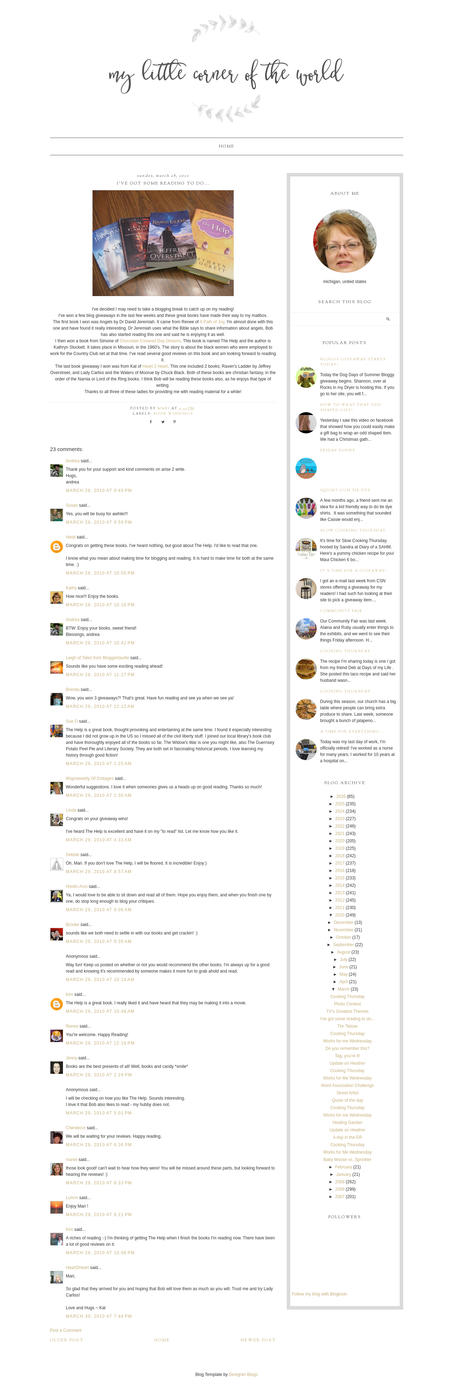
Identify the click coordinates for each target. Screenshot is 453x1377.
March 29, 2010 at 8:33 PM (99, 1182)
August (343, 952)
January (343, 1174)
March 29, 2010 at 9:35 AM (99, 941)
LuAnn (72, 1197)
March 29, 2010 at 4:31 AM (99, 839)
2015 (340, 878)
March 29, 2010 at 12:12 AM (100, 706)
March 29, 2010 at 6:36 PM (99, 1144)
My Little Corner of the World (226, 76)
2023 (340, 818)
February (343, 1167)
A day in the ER (347, 1137)
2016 (340, 870)
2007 (340, 1196)
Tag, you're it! (347, 1055)
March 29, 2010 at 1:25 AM (99, 763)
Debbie (72, 854)
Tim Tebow (347, 1026)
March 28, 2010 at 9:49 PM (99, 490)
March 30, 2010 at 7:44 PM (99, 1316)
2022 (340, 826)
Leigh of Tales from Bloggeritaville (97, 657)
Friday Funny (338, 450)
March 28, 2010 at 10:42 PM (100, 643)
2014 (340, 885)
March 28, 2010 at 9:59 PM (99, 522)
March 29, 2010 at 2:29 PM (99, 1074)
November (343, 929)
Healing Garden (347, 1122)
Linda (71, 810)
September (343, 944)
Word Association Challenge (347, 1085)
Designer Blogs (243, 1374)
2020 (340, 840)
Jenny (71, 1058)
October (343, 937)
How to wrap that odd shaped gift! (351, 407)
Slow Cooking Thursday (353, 530)
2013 (340, 892)
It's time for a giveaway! (353, 570)
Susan (72, 505)
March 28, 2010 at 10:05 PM (100, 573)
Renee (72, 1026)
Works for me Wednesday (347, 1041)
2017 (340, 863)
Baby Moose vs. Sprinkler (347, 1159)
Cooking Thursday (345, 651)
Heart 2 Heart (155, 366)
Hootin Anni (77, 886)
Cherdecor (76, 1127)
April (343, 981)
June (343, 966)
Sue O (72, 721)
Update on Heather (347, 1063)
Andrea (73, 460)
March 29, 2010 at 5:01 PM (99, 1113)
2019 (340, 848)
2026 (341, 796)
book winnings (173, 413)
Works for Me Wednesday (347, 1078)
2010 (340, 915)
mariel (72, 1159)
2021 (340, 833)
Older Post (67, 1340)
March (343, 989)
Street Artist (347, 1092)
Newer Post (258, 1340)
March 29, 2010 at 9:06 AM (99, 909)
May (344, 974)
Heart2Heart (77, 1267)
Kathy (71, 587)
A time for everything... (352, 731)
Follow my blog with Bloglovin (319, 1294)
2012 (340, 900)
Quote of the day (347, 1100)
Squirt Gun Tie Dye (345, 490)
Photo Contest (347, 1004)
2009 (340, 1181)
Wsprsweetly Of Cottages (90, 778)
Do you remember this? (348, 1048)
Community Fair (341, 611)
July (343, 959)
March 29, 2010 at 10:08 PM (100, 1252)
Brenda (73, 689)
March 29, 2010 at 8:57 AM (99, 871)
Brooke (72, 924)
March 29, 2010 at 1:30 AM (99, 795)
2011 (340, 907)
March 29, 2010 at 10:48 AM (100, 1011)
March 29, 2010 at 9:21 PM (99, 1214)
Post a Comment (66, 1330)
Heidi (71, 537)
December (343, 922)
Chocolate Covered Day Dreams (150, 340)
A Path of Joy (212, 321)
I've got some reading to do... (347, 1018)
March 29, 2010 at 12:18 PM (100, 1043)
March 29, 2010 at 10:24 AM (100, 979)
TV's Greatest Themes (347, 1011)
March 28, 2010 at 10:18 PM (100, 604)
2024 (340, 811)
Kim (69, 994)
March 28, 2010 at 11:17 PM (100, 674)
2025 (340, 803)
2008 (340, 1189)
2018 (340, 855)
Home (226, 146)
